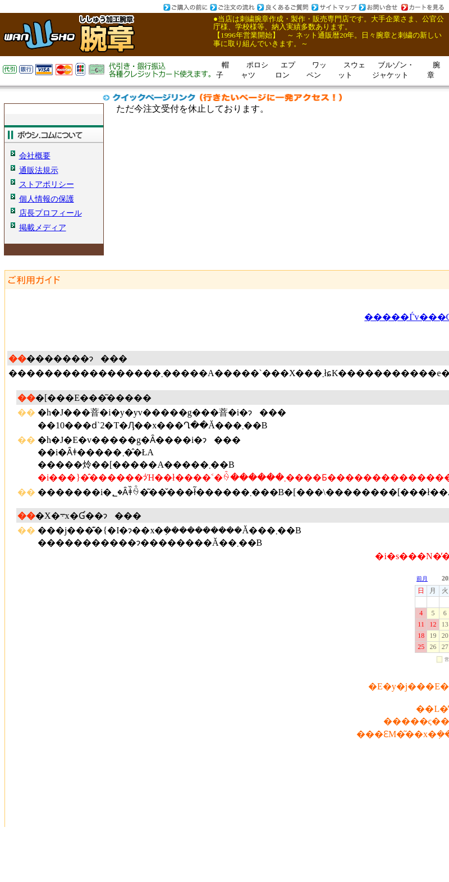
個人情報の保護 (46, 198)
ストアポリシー (46, 184)
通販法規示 (38, 170)
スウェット (351, 70)
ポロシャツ (254, 70)
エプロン (285, 70)
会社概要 (35, 155)
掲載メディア (42, 227)
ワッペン (316, 70)
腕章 (433, 70)
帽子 (222, 70)
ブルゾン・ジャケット (393, 70)
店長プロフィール (50, 212)
